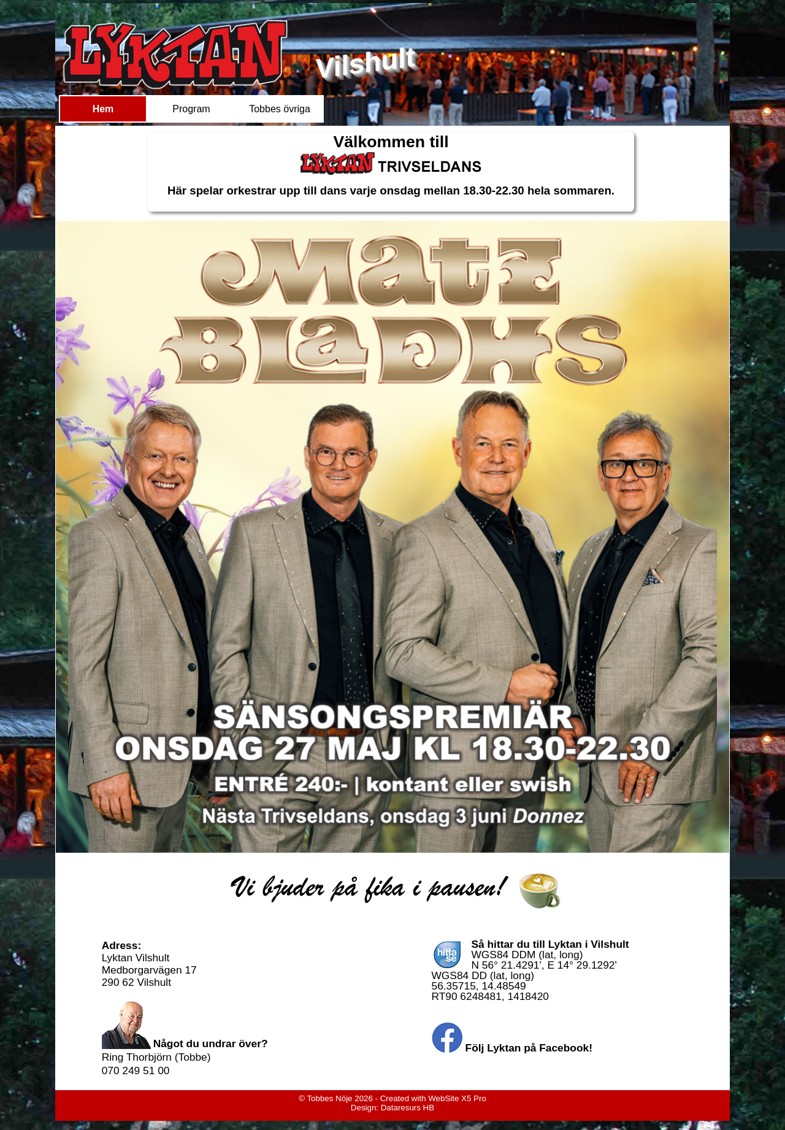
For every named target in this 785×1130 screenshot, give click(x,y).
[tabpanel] (391, 172)
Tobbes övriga (279, 109)
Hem (103, 109)
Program (191, 109)
